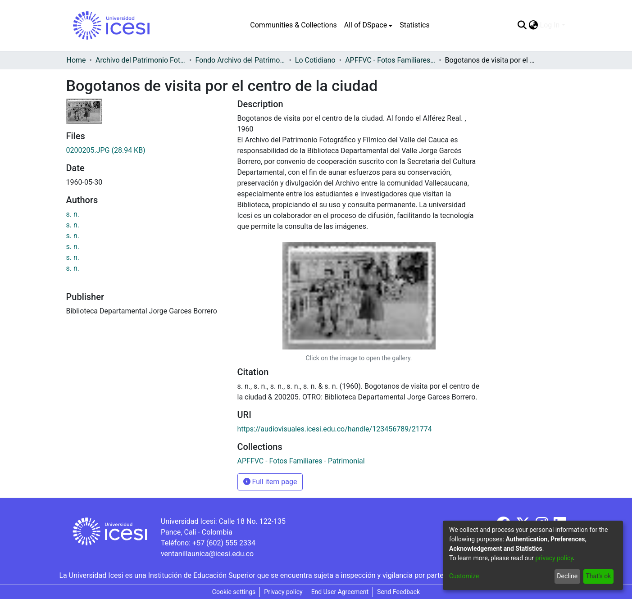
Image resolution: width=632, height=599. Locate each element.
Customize (464, 576)
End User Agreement (339, 591)
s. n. (73, 214)
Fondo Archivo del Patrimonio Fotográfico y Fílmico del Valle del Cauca (240, 60)
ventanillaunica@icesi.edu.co (207, 553)
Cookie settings (234, 591)
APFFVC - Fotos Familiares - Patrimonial (390, 60)
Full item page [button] (270, 481)
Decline (567, 576)
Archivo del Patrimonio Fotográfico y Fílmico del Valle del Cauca (140, 60)
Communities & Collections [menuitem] (293, 25)
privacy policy (554, 558)
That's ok (598, 576)
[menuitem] (368, 25)
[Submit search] (522, 25)
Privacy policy (283, 591)
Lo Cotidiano (315, 60)
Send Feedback (398, 591)
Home (76, 60)
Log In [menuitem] (550, 25)
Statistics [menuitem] (415, 25)
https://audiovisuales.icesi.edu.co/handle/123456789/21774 (334, 429)
